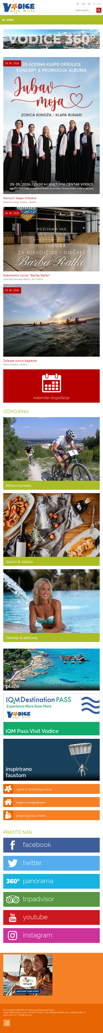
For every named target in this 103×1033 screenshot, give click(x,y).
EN (83, 3)
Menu (10, 19)
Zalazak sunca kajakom (20, 360)
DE (89, 3)
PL (99, 3)
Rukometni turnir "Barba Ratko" (26, 275)
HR (77, 3)
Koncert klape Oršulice (19, 198)
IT (94, 3)
